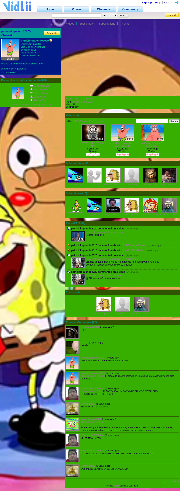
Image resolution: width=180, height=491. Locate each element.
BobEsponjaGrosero (113, 184)
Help (158, 2)
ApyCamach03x (113, 214)
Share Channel (40, 93)
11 (87, 163)
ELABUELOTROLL (169, 214)
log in (116, 486)
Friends (124, 23)
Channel (56, 23)
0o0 (75, 214)
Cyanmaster (76, 184)
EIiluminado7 (88, 403)
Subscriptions (107, 23)
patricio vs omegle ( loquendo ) (152, 144)
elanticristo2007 (150, 184)
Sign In (168, 2)
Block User (37, 96)
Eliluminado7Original (92, 388)
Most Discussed (97, 121)
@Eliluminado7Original (93, 376)
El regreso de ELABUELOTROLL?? (106, 275)
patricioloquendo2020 (82, 102)
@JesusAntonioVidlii (91, 391)
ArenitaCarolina (150, 214)
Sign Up (147, 2)
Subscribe (52, 33)
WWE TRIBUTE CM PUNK (80, 98)
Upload (172, 15)
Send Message (40, 85)
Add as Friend (39, 100)
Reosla (85, 342)
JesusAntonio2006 (91, 419)
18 (84, 193)
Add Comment (39, 89)
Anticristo (94, 184)
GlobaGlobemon (169, 184)
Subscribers (86, 23)
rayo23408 (132, 184)
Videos (70, 23)
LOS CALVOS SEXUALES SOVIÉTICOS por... (112, 258)
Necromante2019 (90, 327)
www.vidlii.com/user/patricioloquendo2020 (31, 104)
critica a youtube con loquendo (122, 144)
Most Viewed (81, 121)
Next (176, 481)
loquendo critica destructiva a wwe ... (106, 232)
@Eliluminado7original (92, 422)
